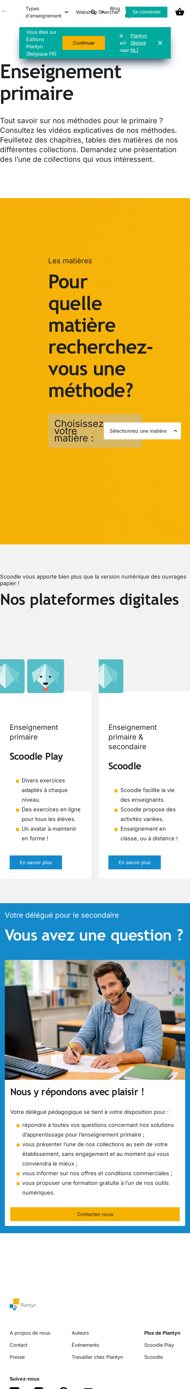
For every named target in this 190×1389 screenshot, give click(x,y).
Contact (18, 1345)
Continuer (84, 43)
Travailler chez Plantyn (97, 1357)
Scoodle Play (159, 1345)
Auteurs (80, 1333)
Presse (17, 1357)
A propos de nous (30, 1333)
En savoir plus (36, 862)
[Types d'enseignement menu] (47, 12)
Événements (85, 1345)
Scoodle (153, 1357)
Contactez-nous (95, 1214)
